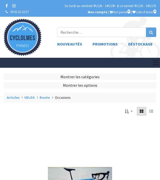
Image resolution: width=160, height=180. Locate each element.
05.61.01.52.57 (20, 12)
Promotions (105, 44)
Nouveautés (69, 44)
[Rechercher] (151, 32)
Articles (13, 97)
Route (45, 97)
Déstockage (140, 44)
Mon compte (97, 12)
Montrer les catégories (80, 76)
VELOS (29, 97)
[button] (129, 111)
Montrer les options (80, 85)
